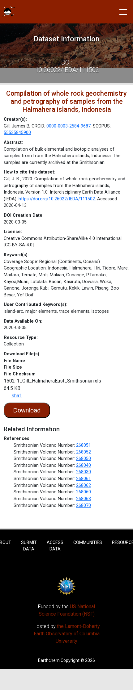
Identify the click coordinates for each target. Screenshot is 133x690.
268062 (83, 485)
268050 (83, 458)
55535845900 (17, 132)
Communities (87, 542)
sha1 (16, 396)
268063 (83, 498)
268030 (83, 472)
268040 (83, 465)
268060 (83, 492)
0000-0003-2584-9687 (68, 126)
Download (27, 410)
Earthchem (49, 660)
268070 (83, 505)
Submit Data (29, 545)
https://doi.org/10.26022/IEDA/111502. (57, 199)
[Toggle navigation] (123, 11)
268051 (83, 445)
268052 (83, 452)
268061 (83, 478)
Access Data (55, 545)
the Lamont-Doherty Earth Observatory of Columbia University (67, 633)
